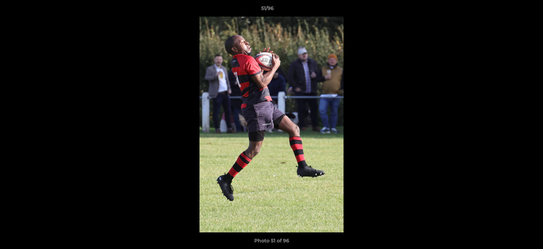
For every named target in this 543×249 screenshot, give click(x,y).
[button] (514, 10)
